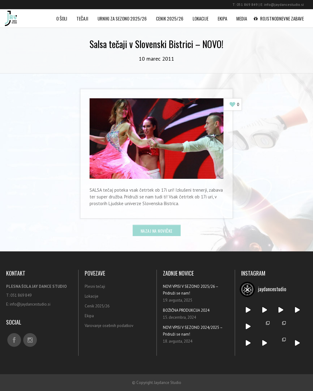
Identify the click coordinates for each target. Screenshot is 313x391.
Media (242, 15)
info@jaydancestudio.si (284, 4)
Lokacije (200, 15)
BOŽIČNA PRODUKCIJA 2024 (186, 310)
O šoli (62, 15)
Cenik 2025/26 (169, 15)
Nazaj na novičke (157, 230)
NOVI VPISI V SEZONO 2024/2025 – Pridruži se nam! (193, 331)
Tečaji (82, 15)
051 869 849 (247, 4)
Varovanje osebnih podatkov (109, 325)
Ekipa (222, 15)
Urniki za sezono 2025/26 (122, 15)
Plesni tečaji (95, 286)
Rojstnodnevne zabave (280, 15)
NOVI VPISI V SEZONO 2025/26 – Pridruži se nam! (190, 290)
